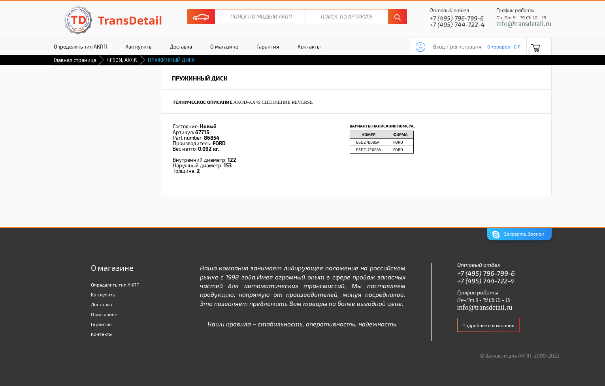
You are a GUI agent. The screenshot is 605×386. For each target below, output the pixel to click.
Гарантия (267, 46)
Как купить (138, 46)
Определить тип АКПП (80, 46)
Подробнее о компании (488, 325)
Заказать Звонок (518, 234)
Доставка (181, 46)
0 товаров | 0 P (503, 46)
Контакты (309, 46)
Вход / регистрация (457, 46)
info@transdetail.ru (524, 24)
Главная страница (75, 60)
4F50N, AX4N (122, 60)
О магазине (224, 46)
